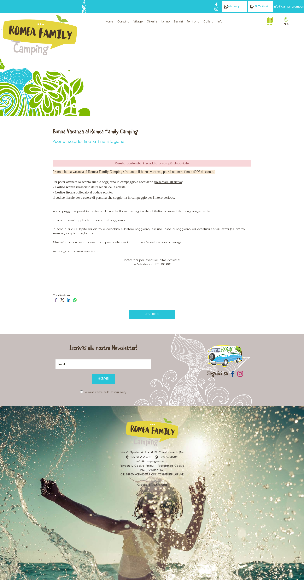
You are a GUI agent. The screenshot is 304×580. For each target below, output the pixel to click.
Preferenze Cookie (171, 465)
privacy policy (118, 392)
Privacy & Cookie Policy (137, 465)
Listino (165, 21)
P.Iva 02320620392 (152, 470)
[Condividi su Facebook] (56, 299)
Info (220, 21)
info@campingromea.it (152, 461)
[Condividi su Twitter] (62, 299)
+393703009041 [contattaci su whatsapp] (166, 456)
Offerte (152, 21)
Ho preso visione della (105, 392)
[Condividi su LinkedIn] (68, 299)
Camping (123, 21)
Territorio (193, 21)
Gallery (208, 21)
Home (109, 21)
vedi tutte (152, 314)
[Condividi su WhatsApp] (75, 299)
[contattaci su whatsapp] (84, 11)
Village (138, 21)
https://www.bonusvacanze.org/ (159, 242)
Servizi (178, 21)
